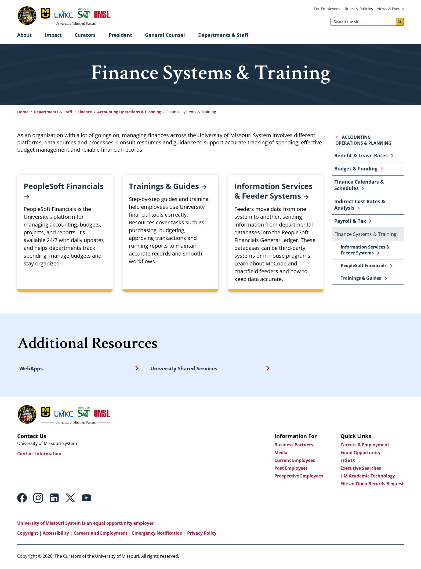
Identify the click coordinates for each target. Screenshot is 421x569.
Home (22, 111)
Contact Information (39, 454)
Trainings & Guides (361, 278)
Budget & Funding (356, 168)
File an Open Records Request (372, 484)
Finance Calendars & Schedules (359, 184)
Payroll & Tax (350, 221)
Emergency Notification (157, 534)
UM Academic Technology (367, 477)
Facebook (22, 499)
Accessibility (56, 534)
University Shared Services (183, 368)
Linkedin (54, 499)
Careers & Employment (364, 445)
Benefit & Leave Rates (361, 155)
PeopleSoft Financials (364, 265)
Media (281, 453)
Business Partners (293, 445)
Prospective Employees (298, 477)
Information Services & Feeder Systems (365, 250)
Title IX (347, 461)
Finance (85, 111)
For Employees (327, 8)
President (120, 35)
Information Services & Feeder (273, 191)
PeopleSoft (64, 191)
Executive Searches (360, 469)
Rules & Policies (359, 8)
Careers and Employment (101, 534)
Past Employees (291, 469)
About (24, 35)
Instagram (38, 499)
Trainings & (167, 186)
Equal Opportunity (360, 453)
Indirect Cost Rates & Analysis (359, 204)
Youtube (86, 499)
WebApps (31, 368)
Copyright (27, 534)
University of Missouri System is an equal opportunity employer (85, 524)
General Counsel (165, 35)
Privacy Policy (201, 534)
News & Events (390, 8)
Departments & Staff (223, 35)
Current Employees (294, 461)
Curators (85, 35)
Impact (53, 35)
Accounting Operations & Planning (129, 111)
